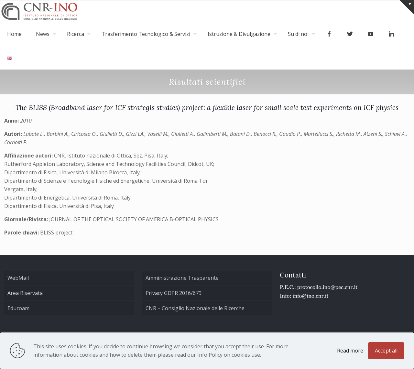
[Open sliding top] (406, 7)
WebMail (18, 277)
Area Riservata (25, 293)
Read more (350, 350)
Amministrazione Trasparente (182, 277)
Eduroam (18, 308)
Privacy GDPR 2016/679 (174, 293)
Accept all (386, 350)
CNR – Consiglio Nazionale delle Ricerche (195, 308)
